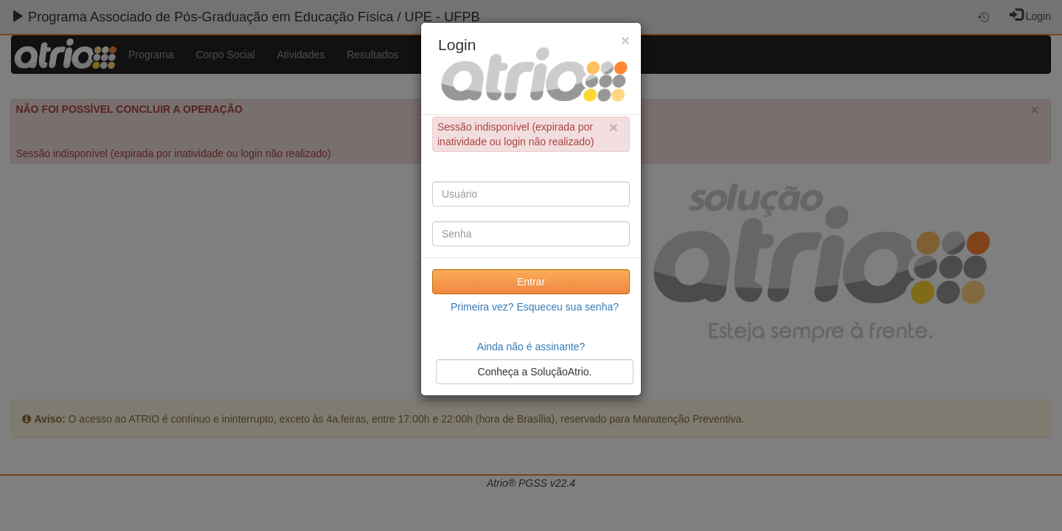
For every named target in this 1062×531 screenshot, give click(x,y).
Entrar (531, 282)
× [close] (613, 127)
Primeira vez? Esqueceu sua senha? (535, 307)
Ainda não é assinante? (531, 347)
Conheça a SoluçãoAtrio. (535, 372)
